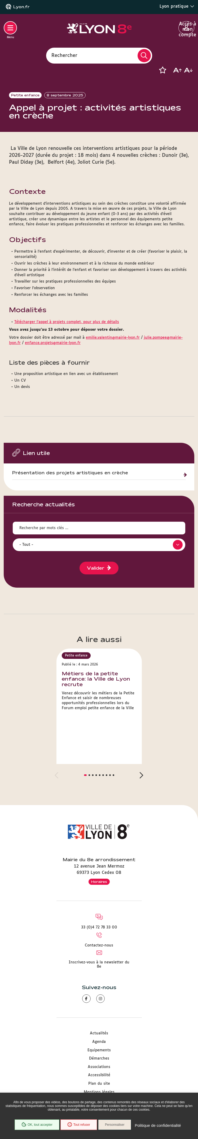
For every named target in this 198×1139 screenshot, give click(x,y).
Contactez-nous (99, 945)
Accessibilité (99, 1075)
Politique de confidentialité (158, 1125)
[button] (162, 70)
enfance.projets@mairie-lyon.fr (53, 343)
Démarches (99, 1058)
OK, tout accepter (36, 1125)
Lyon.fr (21, 7)
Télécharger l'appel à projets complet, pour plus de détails (66, 322)
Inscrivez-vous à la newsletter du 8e (99, 964)
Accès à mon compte (186, 28)
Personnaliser (114, 1125)
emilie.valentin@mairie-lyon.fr (113, 338)
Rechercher (64, 55)
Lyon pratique (177, 6)
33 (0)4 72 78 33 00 (99, 927)
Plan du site (99, 1084)
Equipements (99, 1050)
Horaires (99, 881)
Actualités (99, 1033)
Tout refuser (78, 1125)
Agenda (99, 1042)
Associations (99, 1067)
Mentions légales (99, 1092)
